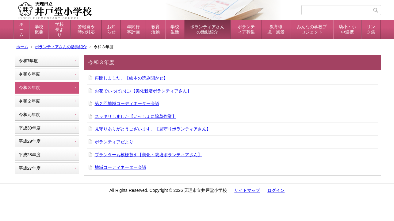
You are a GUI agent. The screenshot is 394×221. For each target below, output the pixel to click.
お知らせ (111, 29)
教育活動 (155, 29)
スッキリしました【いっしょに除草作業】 (135, 116)
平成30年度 (30, 128)
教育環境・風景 (276, 29)
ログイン (276, 190)
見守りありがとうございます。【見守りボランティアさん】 (153, 128)
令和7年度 (28, 60)
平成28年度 (30, 154)
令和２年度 (29, 101)
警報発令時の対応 (86, 29)
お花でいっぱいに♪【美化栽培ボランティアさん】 (143, 90)
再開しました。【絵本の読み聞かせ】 (131, 78)
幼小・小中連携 (347, 29)
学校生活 (174, 29)
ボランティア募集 (246, 29)
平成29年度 (30, 141)
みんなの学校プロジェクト (312, 29)
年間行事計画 (133, 29)
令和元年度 (29, 114)
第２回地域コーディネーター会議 (127, 103)
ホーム (21, 29)
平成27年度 (30, 168)
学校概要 (39, 29)
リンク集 (371, 29)
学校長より (59, 29)
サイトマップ (247, 190)
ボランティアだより (114, 141)
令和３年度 (29, 87)
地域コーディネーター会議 (120, 167)
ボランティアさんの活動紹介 (207, 29)
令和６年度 (29, 74)
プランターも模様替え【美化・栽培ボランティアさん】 (148, 154)
